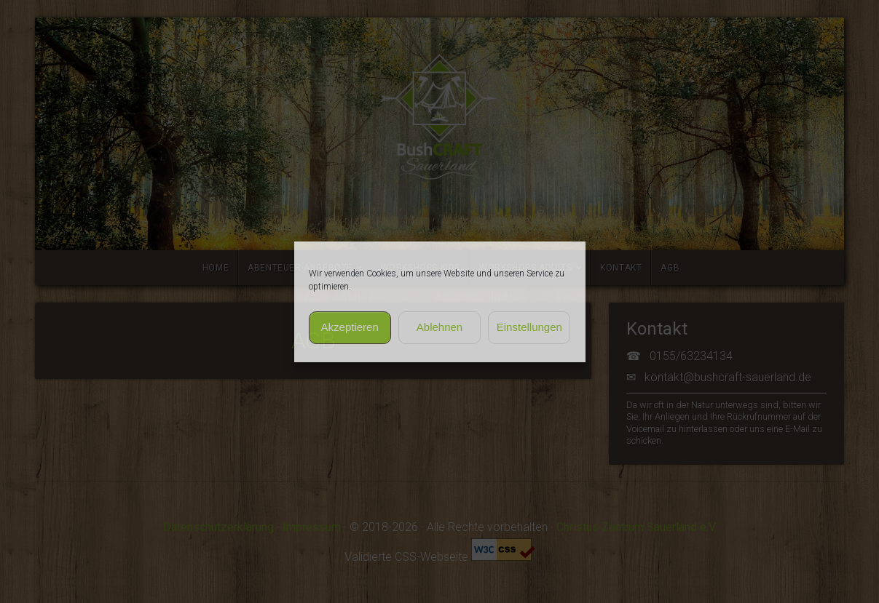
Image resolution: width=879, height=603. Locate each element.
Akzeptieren (350, 327)
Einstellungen (529, 327)
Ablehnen (439, 327)
